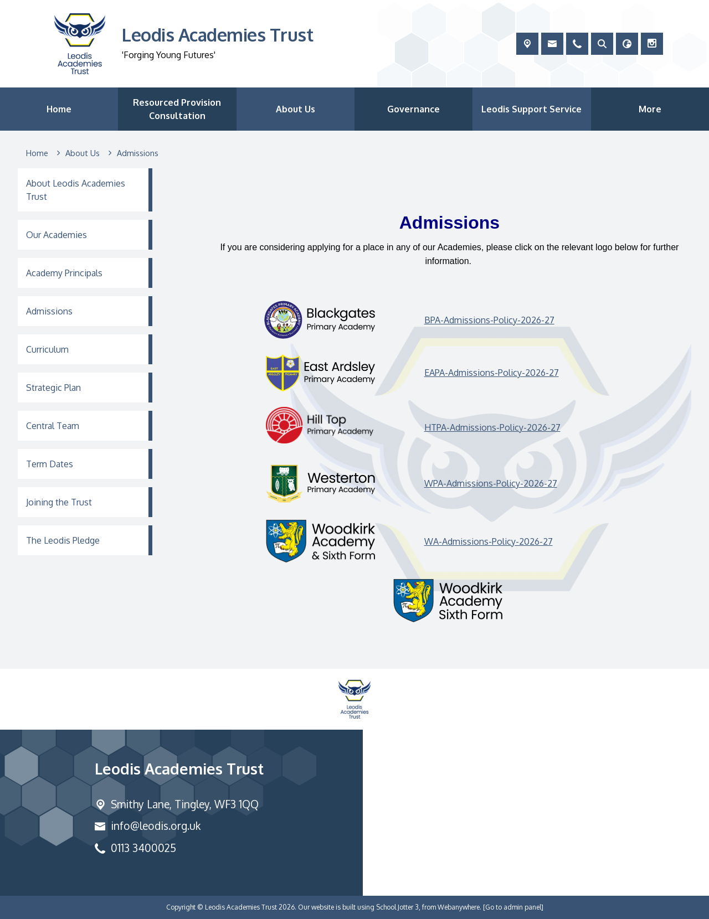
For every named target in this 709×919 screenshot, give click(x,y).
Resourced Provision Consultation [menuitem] (177, 109)
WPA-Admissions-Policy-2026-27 (490, 483)
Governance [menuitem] (413, 109)
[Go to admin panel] (513, 907)
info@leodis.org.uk (156, 826)
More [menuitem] (650, 109)
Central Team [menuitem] (52, 425)
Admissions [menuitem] (49, 311)
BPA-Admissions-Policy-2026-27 (489, 319)
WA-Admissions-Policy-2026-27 (488, 540)
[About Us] (82, 153)
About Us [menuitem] (295, 109)
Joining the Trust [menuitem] (59, 502)
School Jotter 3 (397, 907)
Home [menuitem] (59, 109)
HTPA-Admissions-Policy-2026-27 (492, 427)
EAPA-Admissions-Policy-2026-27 (491, 372)
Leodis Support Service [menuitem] (531, 109)
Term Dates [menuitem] (49, 463)
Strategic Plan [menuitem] (53, 387)
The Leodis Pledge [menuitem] (63, 540)
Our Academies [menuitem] (56, 234)
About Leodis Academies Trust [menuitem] (75, 190)
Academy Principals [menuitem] (64, 272)
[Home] (37, 153)
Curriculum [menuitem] (47, 349)
